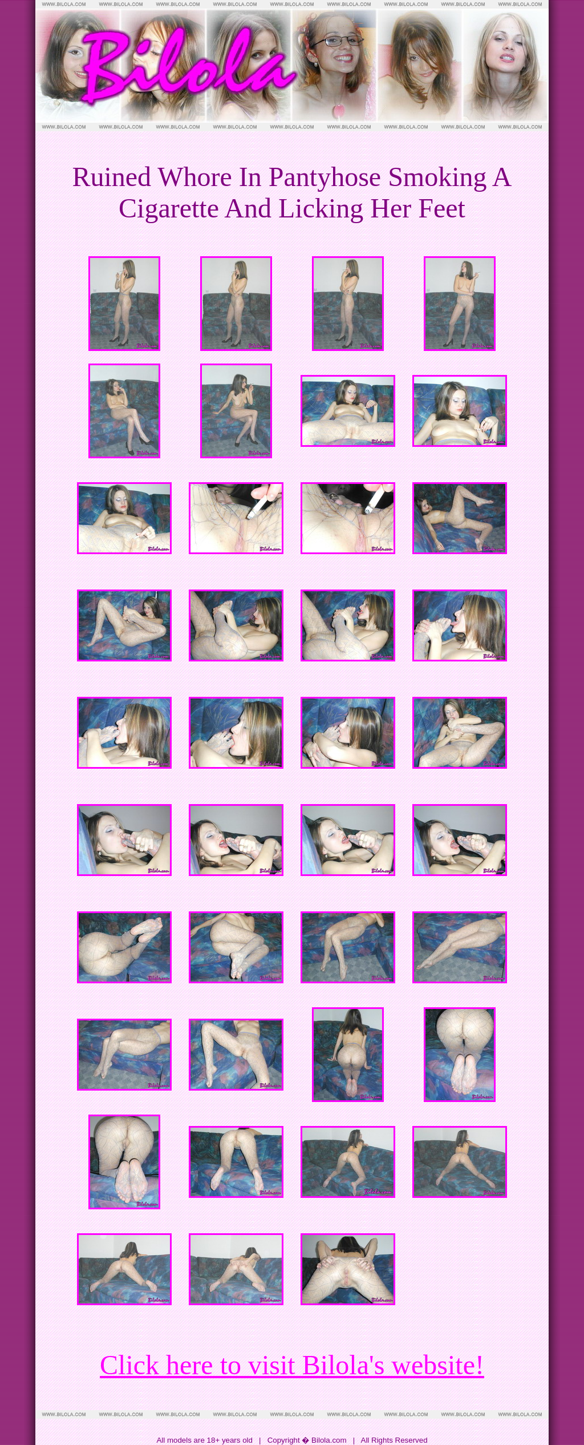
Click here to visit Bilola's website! (292, 1365)
